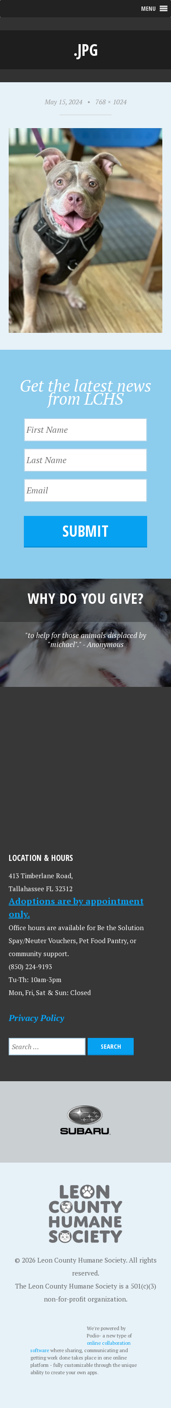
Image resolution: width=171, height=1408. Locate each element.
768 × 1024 (111, 101)
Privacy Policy (36, 1018)
